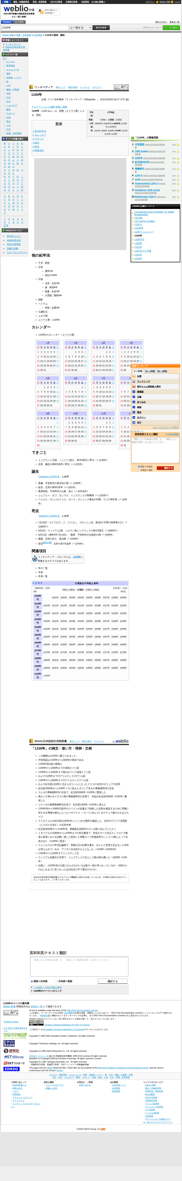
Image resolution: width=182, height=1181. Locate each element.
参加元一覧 (175, 22)
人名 (8, 125)
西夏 (47, 291)
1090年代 (107, 123)
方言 (8, 129)
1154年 (109, 849)
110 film (138, 218)
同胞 (124, 808)
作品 (94, 796)
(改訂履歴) (68, 1013)
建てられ (64, 755)
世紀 (91, 120)
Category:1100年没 (49, 516)
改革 (45, 837)
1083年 (72, 660)
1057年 (106, 637)
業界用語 (10, 65)
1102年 (107, 134)
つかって (104, 865)
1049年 (74, 538)
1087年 (106, 660)
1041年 (55, 629)
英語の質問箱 (14, 244)
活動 (59, 837)
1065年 (89, 644)
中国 (40, 279)
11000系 (138, 228)
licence (60, 1070)
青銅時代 (59, 804)
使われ (66, 772)
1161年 (71, 487)
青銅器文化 (75, 829)
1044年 (80, 629)
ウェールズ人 (45, 845)
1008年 (114, 597)
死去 (62, 841)
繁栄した (101, 792)
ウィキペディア (43, 87)
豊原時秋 (43, 491)
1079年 (123, 652)
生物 (8, 117)
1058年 (114, 637)
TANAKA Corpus (10, 1022)
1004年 (80, 597)
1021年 (55, 613)
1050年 (46, 637)
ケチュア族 (109, 812)
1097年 (97, 131)
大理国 (48, 295)
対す (40, 812)
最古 (84, 869)
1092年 (63, 668)
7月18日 (42, 522)
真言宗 (60, 483)
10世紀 (103, 120)
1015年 (89, 605)
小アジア (115, 820)
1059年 (123, 637)
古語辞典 (85, 2)
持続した (94, 808)
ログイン (150, 1)
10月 (75, 413)
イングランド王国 (47, 460)
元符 (54, 283)
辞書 (6, 2)
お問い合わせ (85, 1085)
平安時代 (50, 483)
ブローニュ (85, 522)
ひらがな (71, 865)
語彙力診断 (12, 248)
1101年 (124, 131)
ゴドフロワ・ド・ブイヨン (63, 522)
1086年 (97, 660)
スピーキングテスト (17, 252)
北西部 (123, 820)
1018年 (114, 605)
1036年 (97, 621)
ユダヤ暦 (43, 315)
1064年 (80, 644)
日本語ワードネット (38, 1056)
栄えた (75, 788)
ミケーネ (43, 804)
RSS (103, 1129)
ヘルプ (177, 2)
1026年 (97, 613)
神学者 (113, 499)
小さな (120, 812)
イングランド (78, 495)
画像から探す (52, 1088)
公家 (63, 491)
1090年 (46, 668)
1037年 (106, 621)
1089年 (123, 660)
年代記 (58, 845)
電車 (8, 73)
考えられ (45, 849)
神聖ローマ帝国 (88, 837)
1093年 (72, 668)
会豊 (54, 307)
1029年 (123, 613)
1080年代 (99, 123)
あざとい (141, 417)
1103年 (114, 134)
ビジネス (10, 61)
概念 (139, 412)
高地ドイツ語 (72, 767)
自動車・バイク (13, 77)
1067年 (106, 644)
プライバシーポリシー (22, 1097)
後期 (52, 804)
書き (91, 845)
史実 (108, 845)
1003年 (72, 597)
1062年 (63, 644)
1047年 (106, 629)
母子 (139, 422)
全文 (73, 869)
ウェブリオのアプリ (55, 1085)
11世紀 (111, 120)
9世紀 (65, 590)
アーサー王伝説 (69, 849)
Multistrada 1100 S (145, 196)
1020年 (46, 613)
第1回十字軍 (101, 522)
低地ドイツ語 (84, 772)
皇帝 (68, 543)
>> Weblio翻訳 (172, 434)
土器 (62, 865)
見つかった (60, 869)
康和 (47, 271)
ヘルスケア (11, 105)
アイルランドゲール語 (76, 780)
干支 (40, 263)
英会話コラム (14, 236)
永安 (54, 291)
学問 (8, 93)
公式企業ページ (119, 1085)
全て (5, 58)
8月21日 (42, 534)
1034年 (80, 621)
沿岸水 (64, 824)
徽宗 (47, 464)
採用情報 (116, 1091)
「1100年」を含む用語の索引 (47, 987)
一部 (92, 865)
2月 (76, 343)
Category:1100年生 (49, 476)
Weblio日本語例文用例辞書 (50, 741)
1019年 (123, 605)
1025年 (89, 613)
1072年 (63, 652)
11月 (103, 413)
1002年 (63, 597)
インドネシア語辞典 (154, 1107)
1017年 (106, 605)
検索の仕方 (18, 1088)
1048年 (114, 629)
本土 (90, 788)
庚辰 (47, 263)
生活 (8, 101)
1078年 (114, 652)
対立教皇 (83, 833)
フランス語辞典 (152, 1104)
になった (89, 849)
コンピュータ (12, 69)
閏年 (38, 115)
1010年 (46, 605)
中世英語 (43, 760)
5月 (48, 378)
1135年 (102, 460)
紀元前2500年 (45, 788)
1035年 (89, 621)
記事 (84, 845)
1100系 (138, 243)
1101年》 (117, 588)
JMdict (50, 1068)
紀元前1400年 (80, 804)
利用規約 (17, 1094)
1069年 (123, 644)
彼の (96, 857)
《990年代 (38, 588)
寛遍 (40, 483)
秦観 (40, 538)
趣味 (8, 109)
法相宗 (92, 534)
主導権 (48, 812)
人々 (114, 829)
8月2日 (42, 530)
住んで (95, 812)
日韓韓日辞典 (72, 2)
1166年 (77, 483)
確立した (59, 812)
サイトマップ (19, 1100)
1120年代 (112, 127)
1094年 (80, 668)
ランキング (85, 87)
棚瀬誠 (140, 391)
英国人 (58, 763)
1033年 (72, 621)
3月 (103, 343)
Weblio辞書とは (19, 1085)
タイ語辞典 (150, 1110)
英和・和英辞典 (40, 2)
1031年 (55, 621)
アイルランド (67, 776)
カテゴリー (97, 87)
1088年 (114, 660)
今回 (120, 865)
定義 (139, 397)
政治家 (62, 538)
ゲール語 (80, 776)
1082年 (63, 660)
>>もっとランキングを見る (166, 427)
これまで (47, 869)
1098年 (104, 131)
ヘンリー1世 (65, 460)
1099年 (111, 131)
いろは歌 (83, 865)
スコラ (106, 499)
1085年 (89, 660)
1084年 (80, 660)
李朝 (47, 307)
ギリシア (108, 784)
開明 (56, 295)
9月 (48, 413)
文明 (84, 796)
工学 (8, 85)
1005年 (89, 597)
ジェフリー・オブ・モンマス (53, 495)
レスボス (45, 824)
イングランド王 (71, 853)
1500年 (66, 760)
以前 (50, 763)
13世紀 (96, 590)
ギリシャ (73, 784)
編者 (63, 845)
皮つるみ (141, 402)
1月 (48, 343)
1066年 (97, 644)
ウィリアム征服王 (47, 857)
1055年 (89, 637)
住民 (118, 784)
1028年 (114, 613)
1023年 (72, 613)
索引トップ (61, 87)
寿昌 (51, 287)
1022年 (63, 613)
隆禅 (73, 534)
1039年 (123, 621)
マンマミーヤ (143, 381)
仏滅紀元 (43, 311)
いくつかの (79, 820)
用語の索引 (73, 87)
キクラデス (58, 796)
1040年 (46, 629)
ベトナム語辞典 (152, 1113)
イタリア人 (44, 833)
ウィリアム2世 (55, 530)
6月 (76, 378)
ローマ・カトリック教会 (81, 499)
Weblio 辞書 (164, 2)
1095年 (89, 668)
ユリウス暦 (72, 111)
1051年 (55, 637)
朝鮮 (40, 299)
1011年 (55, 605)
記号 (6, 225)
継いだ (106, 857)
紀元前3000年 (78, 792)
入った (84, 784)
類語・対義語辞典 (21, 2)
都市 (87, 820)
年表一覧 (43, 576)
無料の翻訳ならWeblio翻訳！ (51, 11)
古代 (99, 784)
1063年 (72, 644)
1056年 (97, 637)
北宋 (47, 283)
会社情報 (116, 1088)
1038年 (108, 534)
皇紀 (47, 275)
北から (65, 784)
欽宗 (40, 487)
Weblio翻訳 (150, 1094)
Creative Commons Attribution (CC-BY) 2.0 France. (67, 1025)
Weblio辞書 (45, 1015)
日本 (40, 267)
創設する (110, 808)
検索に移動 (61, 107)
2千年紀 (110, 112)
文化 (111, 788)
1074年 (80, 652)
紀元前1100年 (52, 784)
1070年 (46, 652)
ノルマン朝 (71, 530)
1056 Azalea (141, 151)
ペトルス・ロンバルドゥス (52, 499)
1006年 (97, 597)
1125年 (78, 464)
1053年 (72, 637)
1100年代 (116, 123)
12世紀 (119, 120)
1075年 (89, 652)
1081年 (55, 660)
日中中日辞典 (56, 2)
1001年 (55, 597)
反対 (73, 837)
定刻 (101, 808)
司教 (98, 499)
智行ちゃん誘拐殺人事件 (149, 386)
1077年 (106, 652)
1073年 (72, 652)
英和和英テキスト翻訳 (48, 952)
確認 (139, 407)
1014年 (80, 605)
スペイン (73, 808)
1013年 (72, 605)
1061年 (55, 644)
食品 (8, 121)
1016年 (97, 605)
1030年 (46, 621)
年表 (40, 572)
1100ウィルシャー (144, 231)
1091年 (55, 668)
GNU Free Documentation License (82, 1010)
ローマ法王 (106, 833)
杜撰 (139, 376)
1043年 (72, 629)
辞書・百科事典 (23, 35)
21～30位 (162, 371)
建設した (97, 820)
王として (89, 857)
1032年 (63, 621)
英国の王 (75, 845)
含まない (117, 845)
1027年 (106, 613)
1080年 (46, 660)
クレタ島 (93, 829)
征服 (82, 808)
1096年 (97, 668)
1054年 (80, 637)
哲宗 (40, 543)
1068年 (114, 644)
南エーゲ (43, 796)
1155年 (102, 495)
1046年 (97, 629)
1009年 (123, 597)
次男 (61, 857)
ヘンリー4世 (109, 837)
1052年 (63, 637)
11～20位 (150, 371)
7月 (103, 378)
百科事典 (38, 35)
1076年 (79, 543)
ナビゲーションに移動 (43, 107)
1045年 (89, 629)
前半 (63, 808)
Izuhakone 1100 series (147, 190)
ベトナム (43, 303)
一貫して (66, 837)
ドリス (91, 784)
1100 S (139, 175)
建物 (45, 755)
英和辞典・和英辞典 (154, 1091)
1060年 (42, 526)
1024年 (80, 613)
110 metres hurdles (144, 221)
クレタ (41, 792)
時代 (83, 829)
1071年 (55, 652)
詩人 (54, 538)
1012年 (63, 605)
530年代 (57, 808)
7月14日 (62, 534)
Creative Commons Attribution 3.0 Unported (64, 1029)
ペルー (67, 812)
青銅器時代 (101, 788)
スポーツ (10, 113)
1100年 (118, 131)
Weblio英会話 (14, 240)
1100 (137, 179)
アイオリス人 (45, 820)
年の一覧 (43, 568)
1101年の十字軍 (142, 251)
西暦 (61, 111)
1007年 (106, 597)
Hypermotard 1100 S (146, 183)
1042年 (63, 629)
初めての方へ (161, 22)
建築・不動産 (12, 89)
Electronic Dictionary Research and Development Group (123, 1068)
